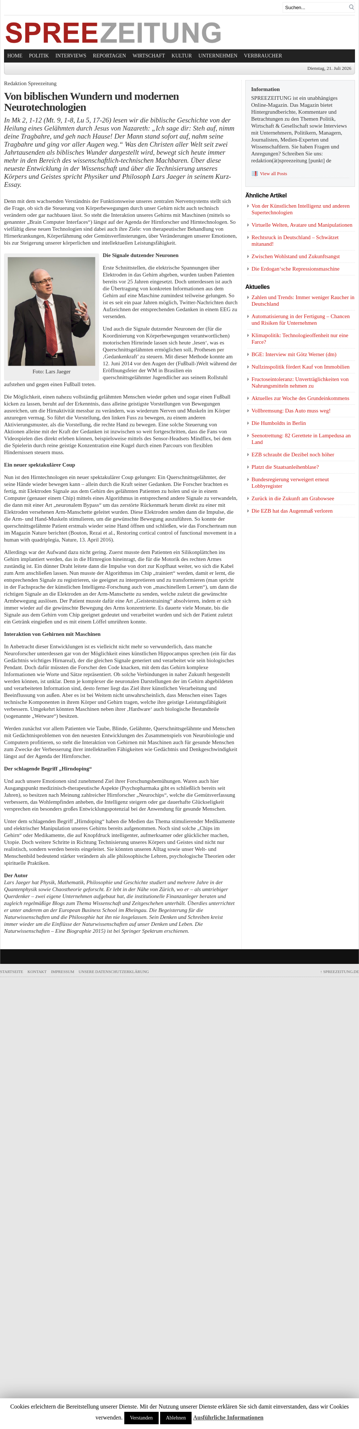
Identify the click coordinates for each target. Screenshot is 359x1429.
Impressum (63, 971)
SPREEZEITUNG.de (339, 971)
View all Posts (273, 173)
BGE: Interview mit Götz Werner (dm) (294, 354)
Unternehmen (218, 56)
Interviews (71, 56)
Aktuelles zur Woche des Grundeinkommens (300, 398)
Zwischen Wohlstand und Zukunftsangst (296, 256)
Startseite (11, 971)
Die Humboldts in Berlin (279, 423)
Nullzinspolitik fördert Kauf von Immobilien (300, 367)
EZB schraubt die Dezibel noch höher (293, 454)
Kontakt (36, 971)
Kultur (181, 56)
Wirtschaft (149, 56)
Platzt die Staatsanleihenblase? (285, 467)
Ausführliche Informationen (228, 1417)
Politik (39, 56)
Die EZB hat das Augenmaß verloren (292, 511)
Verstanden (141, 1418)
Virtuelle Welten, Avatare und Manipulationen (302, 225)
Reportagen (109, 56)
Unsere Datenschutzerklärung (114, 971)
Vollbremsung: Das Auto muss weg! (291, 411)
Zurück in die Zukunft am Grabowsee (293, 498)
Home (14, 56)
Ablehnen (176, 1418)
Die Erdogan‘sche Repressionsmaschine (296, 269)
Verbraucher (263, 56)
